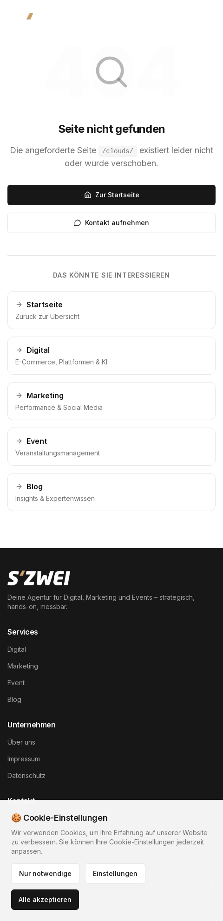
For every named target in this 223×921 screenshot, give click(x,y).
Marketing (22, 666)
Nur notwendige (45, 873)
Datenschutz (26, 775)
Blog (14, 699)
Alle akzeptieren (45, 899)
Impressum (23, 759)
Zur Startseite (111, 195)
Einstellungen (115, 873)
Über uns (21, 742)
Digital (16, 649)
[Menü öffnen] (200, 22)
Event (16, 683)
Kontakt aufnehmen (111, 223)
